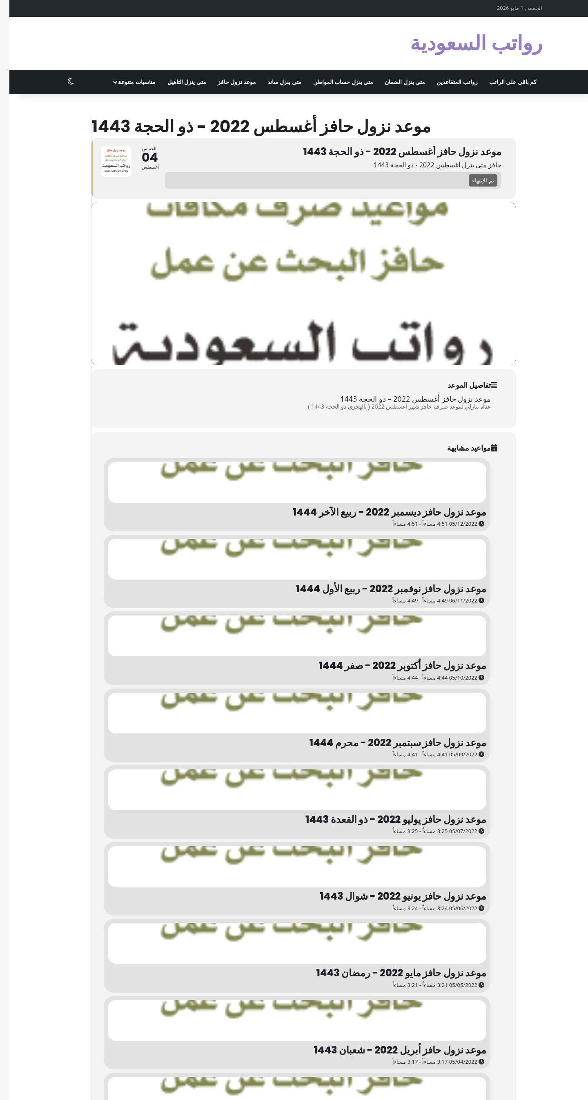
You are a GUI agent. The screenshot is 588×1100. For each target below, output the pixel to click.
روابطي (268, 1085)
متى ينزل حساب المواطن (334, 82)
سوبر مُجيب (368, 1085)
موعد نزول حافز (227, 82)
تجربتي (326, 1085)
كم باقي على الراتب (503, 82)
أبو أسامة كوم (433, 1085)
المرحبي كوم (399, 1085)
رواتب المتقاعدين (447, 82)
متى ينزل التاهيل (177, 82)
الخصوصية (521, 1085)
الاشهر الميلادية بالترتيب (479, 1085)
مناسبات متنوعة (127, 82)
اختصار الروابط (297, 1085)
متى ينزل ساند (275, 82)
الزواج (345, 1085)
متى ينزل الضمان (395, 82)
